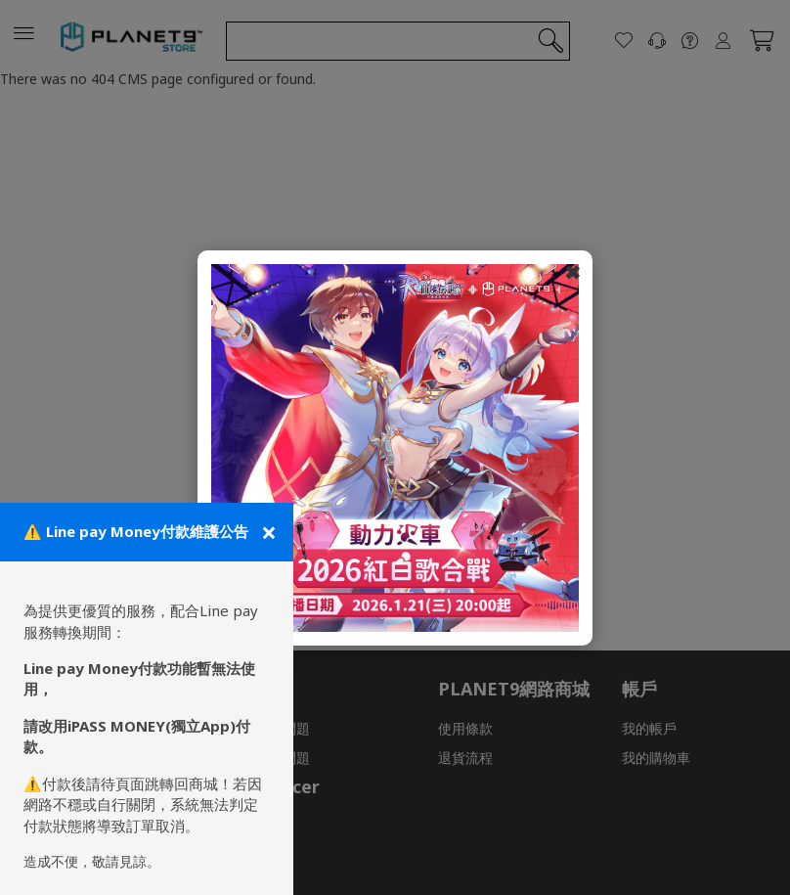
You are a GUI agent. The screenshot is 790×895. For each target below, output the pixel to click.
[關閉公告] (266, 532)
